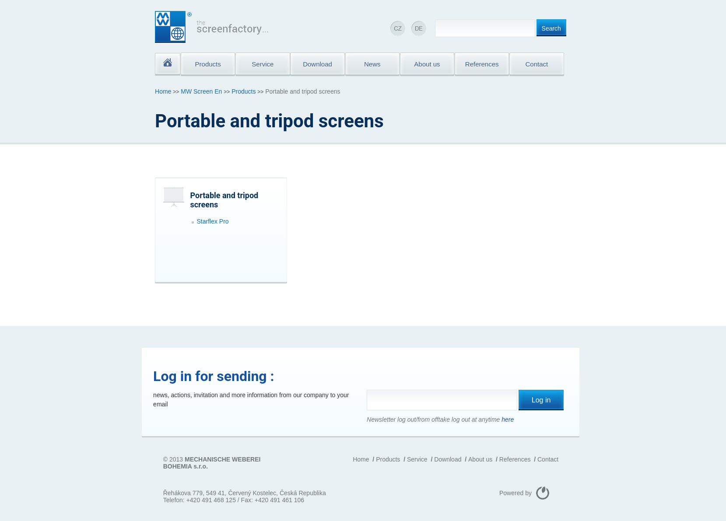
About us (480, 459)
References (515, 459)
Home (163, 91)
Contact (547, 459)
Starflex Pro (213, 221)
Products (243, 91)
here (508, 419)
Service (417, 459)
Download (447, 459)
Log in (541, 400)
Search (551, 28)
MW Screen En (201, 91)
